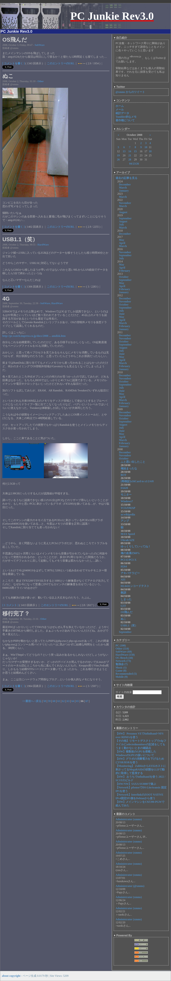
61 (58, 701)
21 (129, 155)
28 (129, 159)
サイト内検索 (123, 685)
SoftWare (40, 45)
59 (49, 701)
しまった (127, 599)
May (121, 239)
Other (40, 81)
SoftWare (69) (124, 651)
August (123, 212)
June (122, 313)
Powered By (123, 935)
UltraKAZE (128, 540)
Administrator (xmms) (129, 819)
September (125, 218)
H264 (125, 566)
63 (68, 701)
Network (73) (123, 660)
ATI (123, 579)
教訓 (125, 592)
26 (118, 159)
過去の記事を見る (126, 178)
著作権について (125, 120)
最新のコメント (124, 814)
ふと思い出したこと (133, 461)
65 (77, 701)
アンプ (126, 520)
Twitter (119, 86)
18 (150, 151)
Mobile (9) (122, 676)
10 (145, 147)
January (124, 190)
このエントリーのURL (61, 63)
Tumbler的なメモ (126, 116)
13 (124, 151)
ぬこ (125, 618)
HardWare (43, 244)
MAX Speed (128, 533)
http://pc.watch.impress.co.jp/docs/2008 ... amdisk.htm (34, 335)
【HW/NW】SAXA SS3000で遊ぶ (136, 783)
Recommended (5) (126, 673)
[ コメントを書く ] (13, 63)
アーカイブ (122, 172)
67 (87, 701)
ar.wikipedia (128, 514)
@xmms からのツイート (130, 91)
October (124, 276)
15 (135, 151)
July (121, 224)
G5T (123, 605)
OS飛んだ (128, 612)
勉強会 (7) (122, 664)
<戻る (38, 701)
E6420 (126, 487)
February (124, 270)
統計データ (122, 113)
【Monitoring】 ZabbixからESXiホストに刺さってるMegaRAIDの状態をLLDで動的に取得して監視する (141, 769)
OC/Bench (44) (124, 657)
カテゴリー (122, 640)
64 (72, 701)
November (125, 203)
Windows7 (128, 501)
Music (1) (121, 667)
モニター (129, 494)
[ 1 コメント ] (10, 605)
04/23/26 (134, 163)
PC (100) (121, 645)
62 (63, 701)
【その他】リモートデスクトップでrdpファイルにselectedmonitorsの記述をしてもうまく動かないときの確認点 (141, 744)
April (122, 243)
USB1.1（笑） (129, 625)
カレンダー (122, 128)
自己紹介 (120, 37)
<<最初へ (28, 701)
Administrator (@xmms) (130, 886)
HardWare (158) (125, 654)
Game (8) (121, 670)
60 (54, 701)
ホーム (120, 106)
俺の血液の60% (131, 553)
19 (118, 155)
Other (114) (122, 648)
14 (129, 151)
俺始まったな (129, 468)
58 (44, 701)
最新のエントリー (126, 728)
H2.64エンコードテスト (138, 585)
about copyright (11, 975)
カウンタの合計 (124, 706)
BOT (123, 474)
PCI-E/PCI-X (130, 559)
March (123, 187)
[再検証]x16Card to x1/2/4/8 (138, 481)
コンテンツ (122, 100)
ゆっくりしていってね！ (137, 546)
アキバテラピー (131, 573)
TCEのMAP (128, 507)
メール (120, 109)
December (125, 184)
